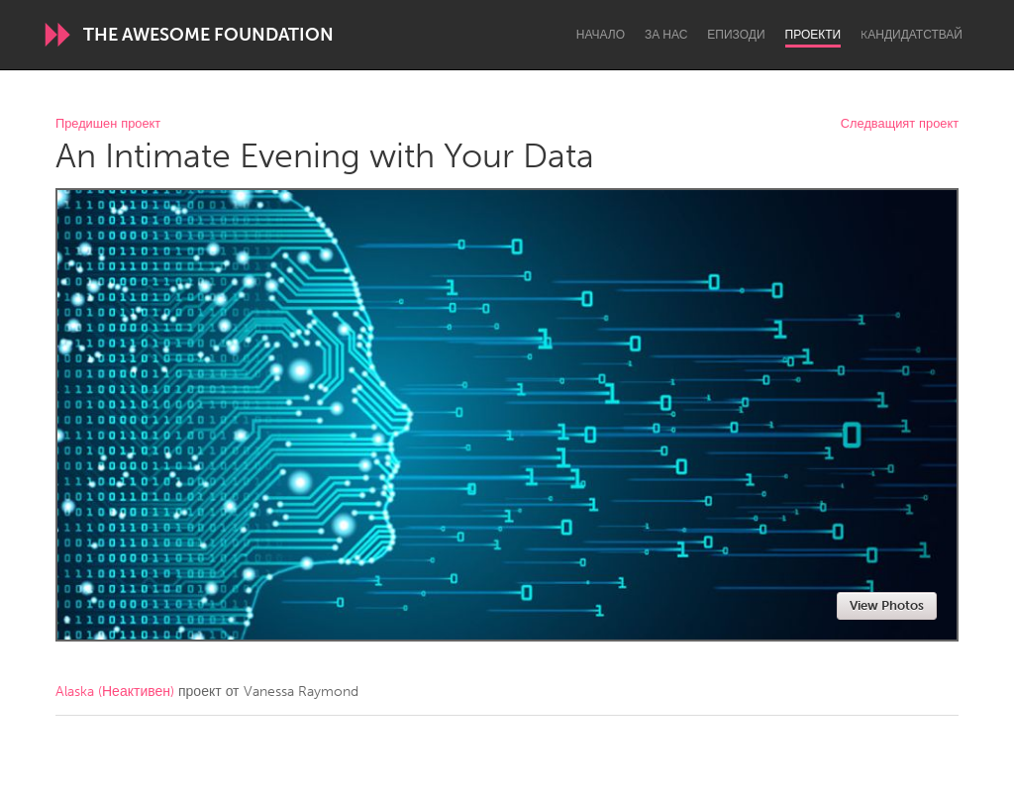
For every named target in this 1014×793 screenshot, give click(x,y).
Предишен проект (107, 124)
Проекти (813, 35)
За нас (666, 35)
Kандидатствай (912, 35)
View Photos (887, 605)
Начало (600, 35)
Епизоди (735, 35)
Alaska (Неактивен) (114, 691)
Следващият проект (900, 124)
